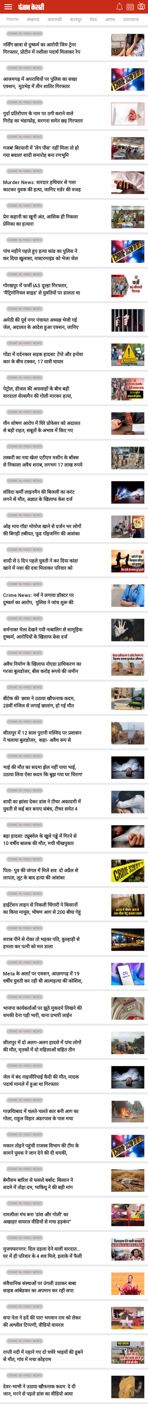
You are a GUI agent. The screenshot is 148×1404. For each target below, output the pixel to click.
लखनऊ (33, 19)
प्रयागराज (131, 19)
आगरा (110, 19)
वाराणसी (55, 19)
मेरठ (93, 19)
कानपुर (76, 19)
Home (13, 19)
